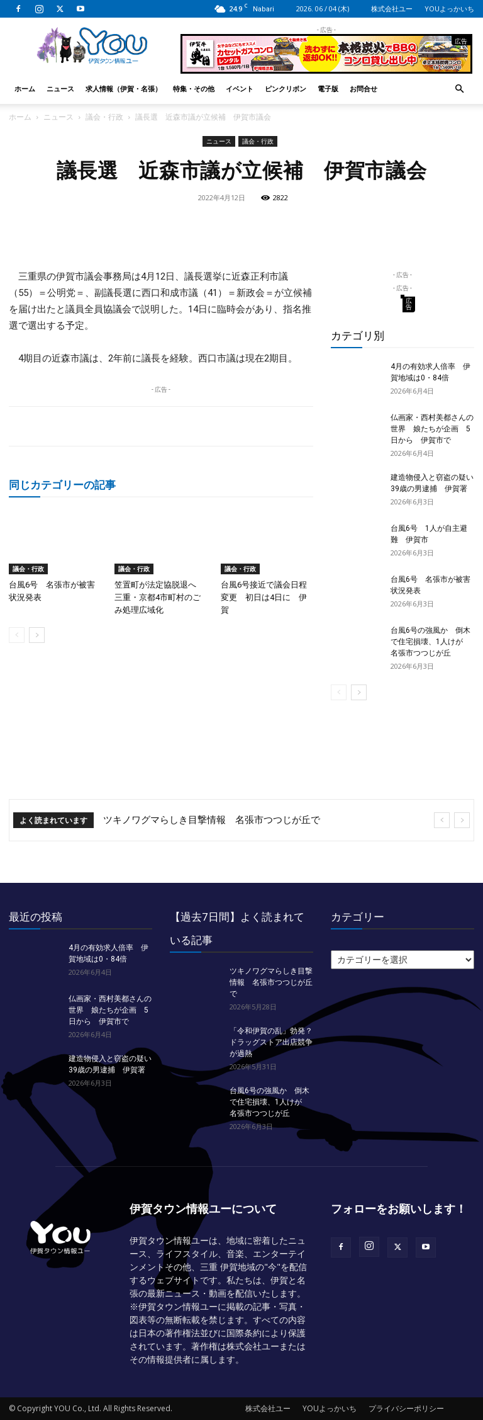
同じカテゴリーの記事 (62, 484)
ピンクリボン (285, 88)
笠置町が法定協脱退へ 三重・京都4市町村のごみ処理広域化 (159, 597)
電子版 (328, 88)
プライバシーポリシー (406, 1408)
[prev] (442, 820)
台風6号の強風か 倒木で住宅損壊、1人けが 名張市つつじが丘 (430, 641)
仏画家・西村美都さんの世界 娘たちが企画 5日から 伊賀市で (432, 429)
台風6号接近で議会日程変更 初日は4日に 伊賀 (264, 597)
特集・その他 (193, 88)
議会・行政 (104, 116)
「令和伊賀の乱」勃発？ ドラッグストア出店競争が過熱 (275, 1042)
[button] (459, 89)
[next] (462, 820)
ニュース (60, 88)
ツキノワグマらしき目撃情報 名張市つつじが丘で (211, 820)
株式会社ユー (392, 8)
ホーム (24, 88)
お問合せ (363, 88)
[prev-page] (17, 635)
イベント (239, 88)
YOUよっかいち (449, 8)
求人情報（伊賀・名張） (124, 88)
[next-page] (37, 635)
